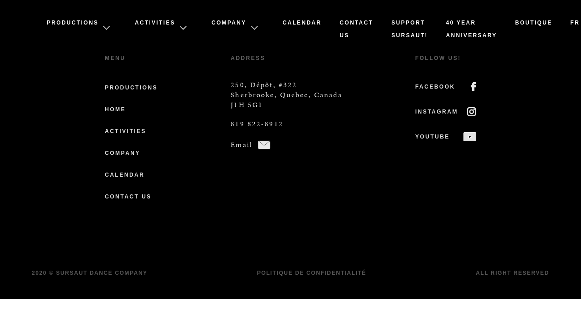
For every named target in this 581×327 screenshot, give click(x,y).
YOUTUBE (432, 137)
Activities (155, 23)
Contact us (128, 196)
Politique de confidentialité (311, 273)
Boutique (533, 23)
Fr (575, 23)
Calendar (302, 23)
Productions (72, 23)
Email (241, 144)
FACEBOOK (435, 87)
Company (229, 23)
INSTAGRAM (436, 112)
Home (115, 109)
